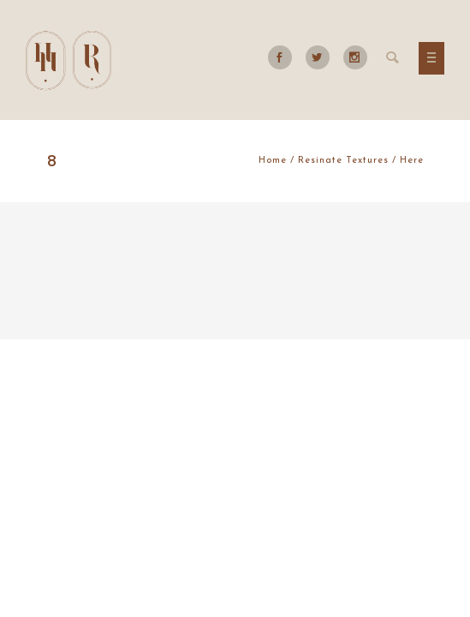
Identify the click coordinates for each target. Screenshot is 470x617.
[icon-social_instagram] (355, 57)
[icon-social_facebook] (284, 57)
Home (273, 160)
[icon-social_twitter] (322, 57)
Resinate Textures (343, 160)
